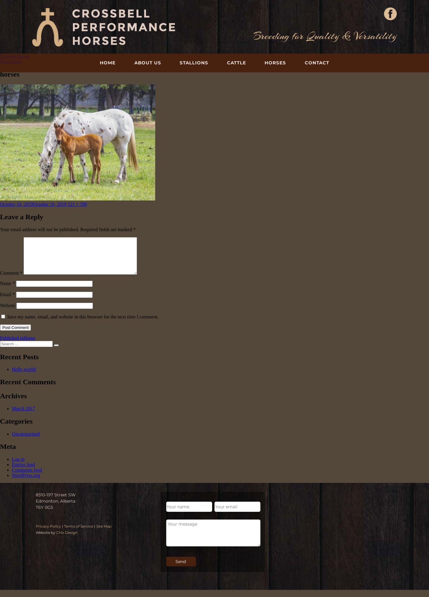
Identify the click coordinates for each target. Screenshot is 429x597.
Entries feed (23, 471)
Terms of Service (78, 533)
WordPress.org (26, 482)
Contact (317, 63)
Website (7, 312)
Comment (11, 280)
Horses (275, 63)
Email (7, 301)
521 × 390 (77, 204)
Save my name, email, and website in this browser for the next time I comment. (82, 324)
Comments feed (27, 477)
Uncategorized (26, 441)
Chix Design (66, 539)
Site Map (103, 533)
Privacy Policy (48, 533)
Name (7, 290)
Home (108, 63)
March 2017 (23, 415)
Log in (18, 466)
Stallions (194, 63)
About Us (147, 63)
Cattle (236, 63)
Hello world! (24, 376)
